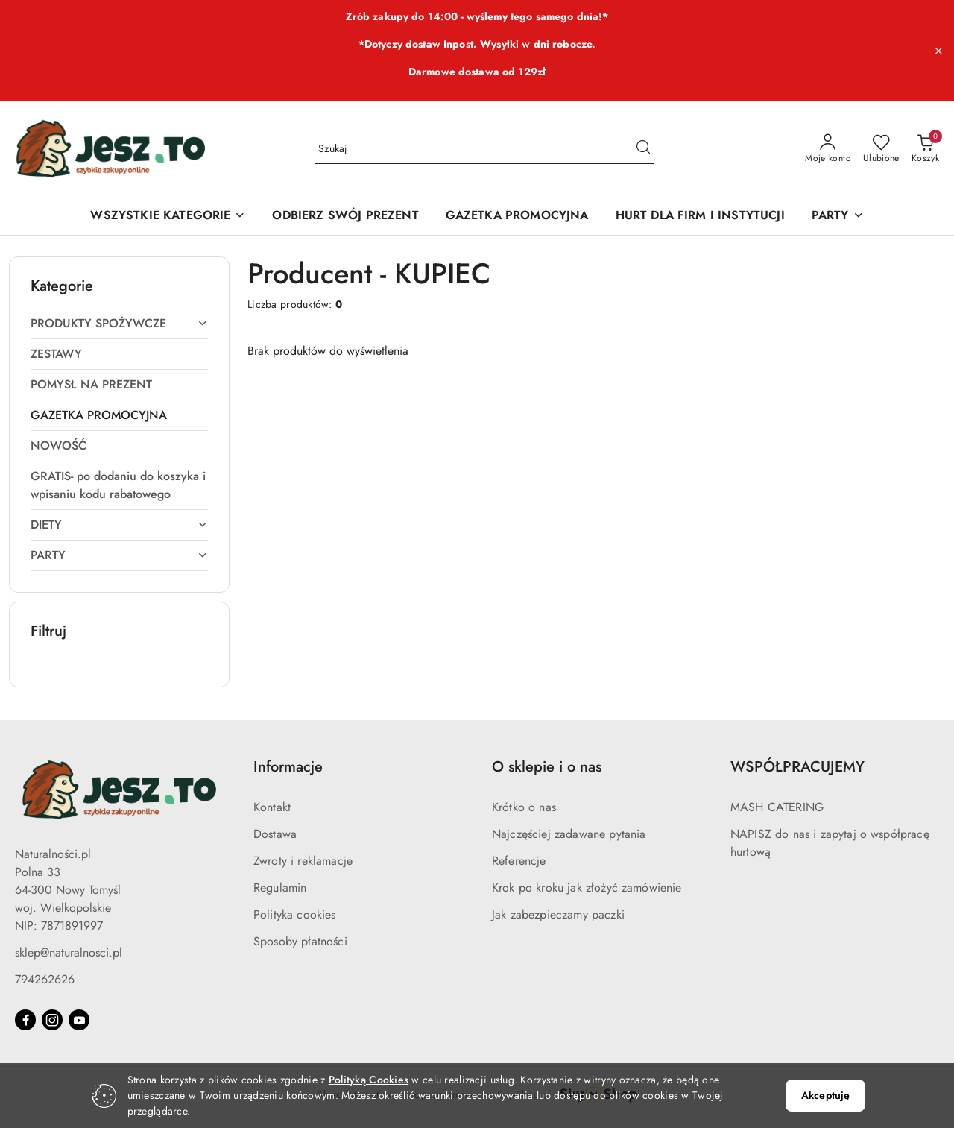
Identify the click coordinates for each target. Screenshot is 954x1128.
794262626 (45, 979)
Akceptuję (825, 1095)
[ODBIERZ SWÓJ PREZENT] (345, 217)
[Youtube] (79, 1019)
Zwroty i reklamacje (303, 860)
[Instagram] (52, 1019)
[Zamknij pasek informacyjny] (938, 50)
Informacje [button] (288, 767)
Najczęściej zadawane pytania (568, 833)
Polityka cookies (294, 914)
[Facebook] (25, 1019)
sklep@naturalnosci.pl (68, 952)
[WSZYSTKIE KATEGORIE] (167, 217)
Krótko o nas (524, 807)
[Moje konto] (828, 149)
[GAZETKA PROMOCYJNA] (517, 217)
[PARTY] (838, 217)
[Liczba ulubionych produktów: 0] (881, 149)
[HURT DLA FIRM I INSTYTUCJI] (700, 217)
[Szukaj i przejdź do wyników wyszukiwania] (643, 149)
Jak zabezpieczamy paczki (558, 914)
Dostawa (275, 833)
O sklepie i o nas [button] (546, 767)
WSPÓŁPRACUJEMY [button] (797, 767)
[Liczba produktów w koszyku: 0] (925, 149)
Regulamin (279, 887)
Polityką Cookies (368, 1079)
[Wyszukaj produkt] (484, 149)
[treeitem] (119, 323)
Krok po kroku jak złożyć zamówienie (587, 887)
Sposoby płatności (300, 941)
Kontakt (272, 807)
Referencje (519, 860)
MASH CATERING (777, 807)
